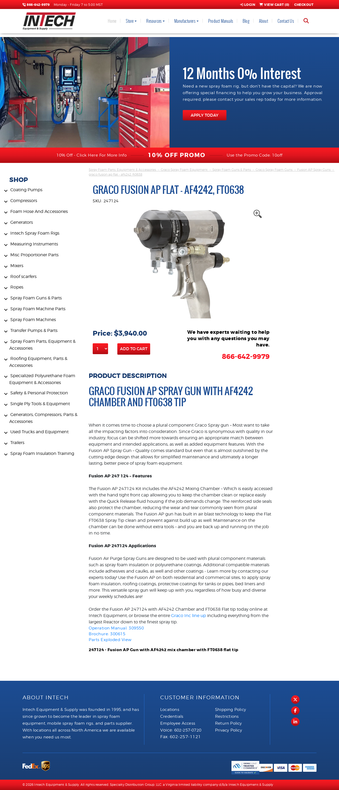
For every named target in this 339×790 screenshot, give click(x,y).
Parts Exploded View (110, 639)
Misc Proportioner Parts (34, 254)
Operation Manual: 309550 (116, 628)
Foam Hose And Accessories (39, 211)
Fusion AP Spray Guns (314, 170)
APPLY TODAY (204, 115)
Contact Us (286, 21)
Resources (154, 21)
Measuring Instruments (34, 243)
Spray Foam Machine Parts (37, 308)
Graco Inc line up (188, 615)
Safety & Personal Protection (39, 392)
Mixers (16, 265)
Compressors (23, 200)
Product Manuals (220, 21)
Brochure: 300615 (107, 634)
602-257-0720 (187, 730)
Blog (246, 21)
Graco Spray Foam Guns (274, 170)
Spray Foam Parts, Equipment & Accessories (122, 170)
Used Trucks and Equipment (39, 431)
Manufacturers (184, 21)
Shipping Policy (230, 709)
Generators (21, 222)
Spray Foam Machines (33, 319)
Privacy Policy (228, 730)
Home (112, 21)
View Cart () (274, 5)
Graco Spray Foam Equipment (184, 170)
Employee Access (177, 723)
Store (129, 21)
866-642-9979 (36, 5)
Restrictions (227, 716)
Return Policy (228, 723)
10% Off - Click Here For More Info (91, 155)
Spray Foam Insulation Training (42, 453)
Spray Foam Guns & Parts (36, 297)
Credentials (171, 716)
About (263, 21)
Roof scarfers (23, 276)
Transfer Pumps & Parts (33, 330)
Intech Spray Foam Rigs (34, 233)
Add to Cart (134, 348)
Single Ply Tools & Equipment (40, 403)
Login (247, 5)
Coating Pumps (26, 189)
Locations (169, 709)
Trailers (17, 442)
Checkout (303, 5)
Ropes (16, 287)
